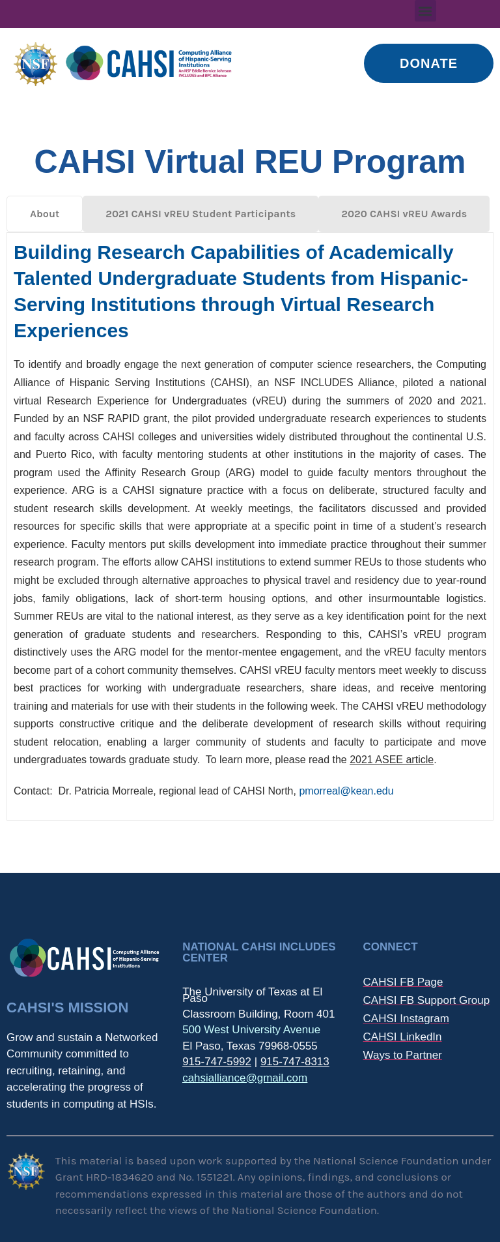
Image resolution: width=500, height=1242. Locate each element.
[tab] (45, 214)
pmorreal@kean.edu (346, 790)
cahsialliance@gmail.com (244, 1078)
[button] (425, 11)
